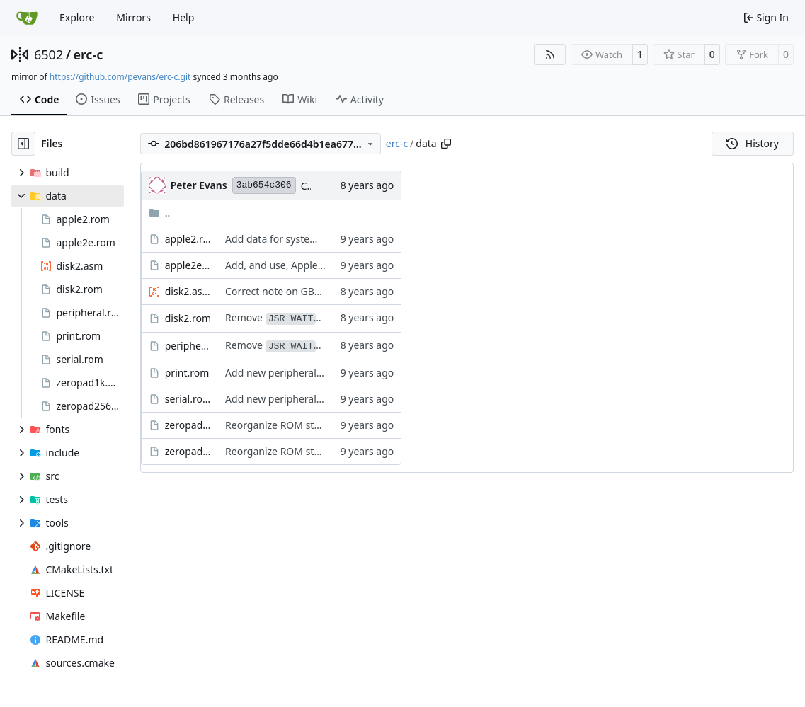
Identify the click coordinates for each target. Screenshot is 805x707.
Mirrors (133, 17)
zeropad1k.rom (188, 425)
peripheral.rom (188, 345)
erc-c (88, 54)
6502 (48, 54)
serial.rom (188, 399)
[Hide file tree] (23, 144)
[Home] (27, 17)
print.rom (187, 372)
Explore (76, 17)
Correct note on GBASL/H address (303, 291)
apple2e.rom (188, 265)
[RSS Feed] (550, 54)
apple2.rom (188, 239)
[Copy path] (446, 144)
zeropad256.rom (188, 451)
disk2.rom (188, 318)
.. (160, 212)
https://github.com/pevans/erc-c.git (120, 77)
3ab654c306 (264, 185)
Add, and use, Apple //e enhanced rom (314, 265)
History (752, 143)
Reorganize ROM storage (283, 425)
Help (184, 17)
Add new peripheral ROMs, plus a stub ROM (326, 372)
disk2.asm (188, 291)
